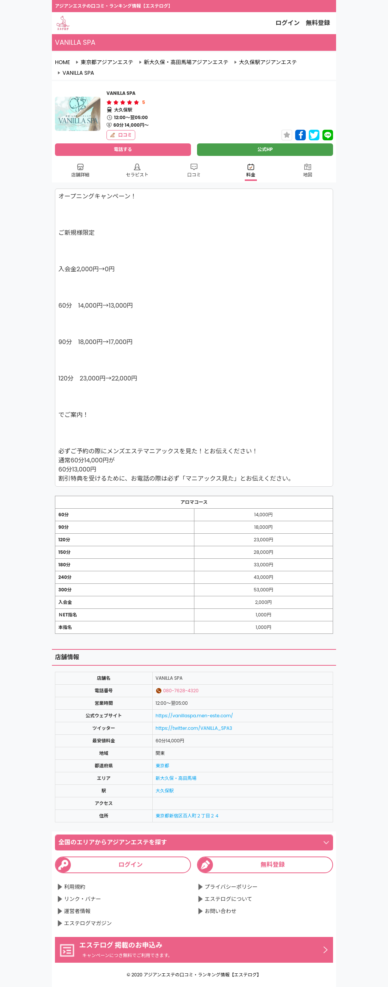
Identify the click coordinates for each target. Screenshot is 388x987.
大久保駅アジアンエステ (268, 62)
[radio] (109, 102)
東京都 (162, 765)
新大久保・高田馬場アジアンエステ (186, 62)
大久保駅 (165, 790)
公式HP (264, 149)
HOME (62, 62)
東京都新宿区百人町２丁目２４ (187, 816)
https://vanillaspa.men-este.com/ (194, 715)
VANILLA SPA (78, 73)
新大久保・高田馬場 (176, 778)
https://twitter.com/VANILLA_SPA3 (194, 728)
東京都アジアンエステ (107, 62)
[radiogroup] (122, 102)
